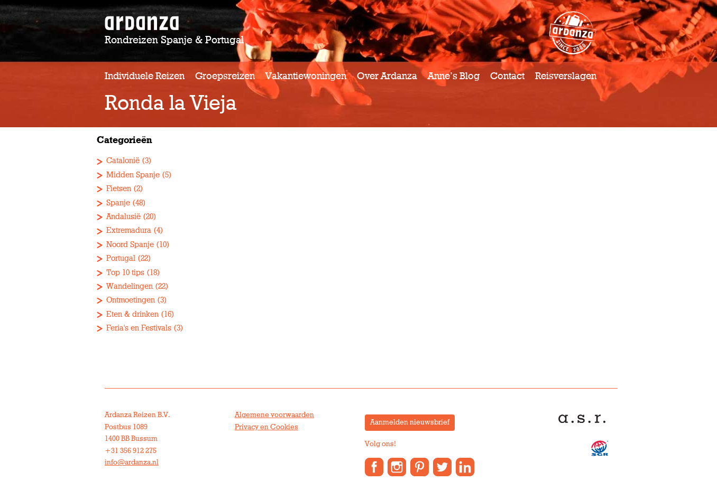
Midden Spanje (133, 175)
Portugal (120, 258)
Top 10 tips (125, 273)
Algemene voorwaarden (274, 415)
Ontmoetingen (130, 300)
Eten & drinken (132, 314)
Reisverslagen (565, 76)
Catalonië (123, 161)
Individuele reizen (145, 76)
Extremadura (128, 230)
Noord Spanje (130, 245)
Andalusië (123, 217)
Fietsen (118, 189)
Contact (507, 76)
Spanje (118, 203)
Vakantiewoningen (305, 76)
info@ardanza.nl (132, 462)
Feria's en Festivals (138, 328)
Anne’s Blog (454, 76)
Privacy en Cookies (266, 427)
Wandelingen (129, 286)
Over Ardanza (387, 76)
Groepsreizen (225, 76)
